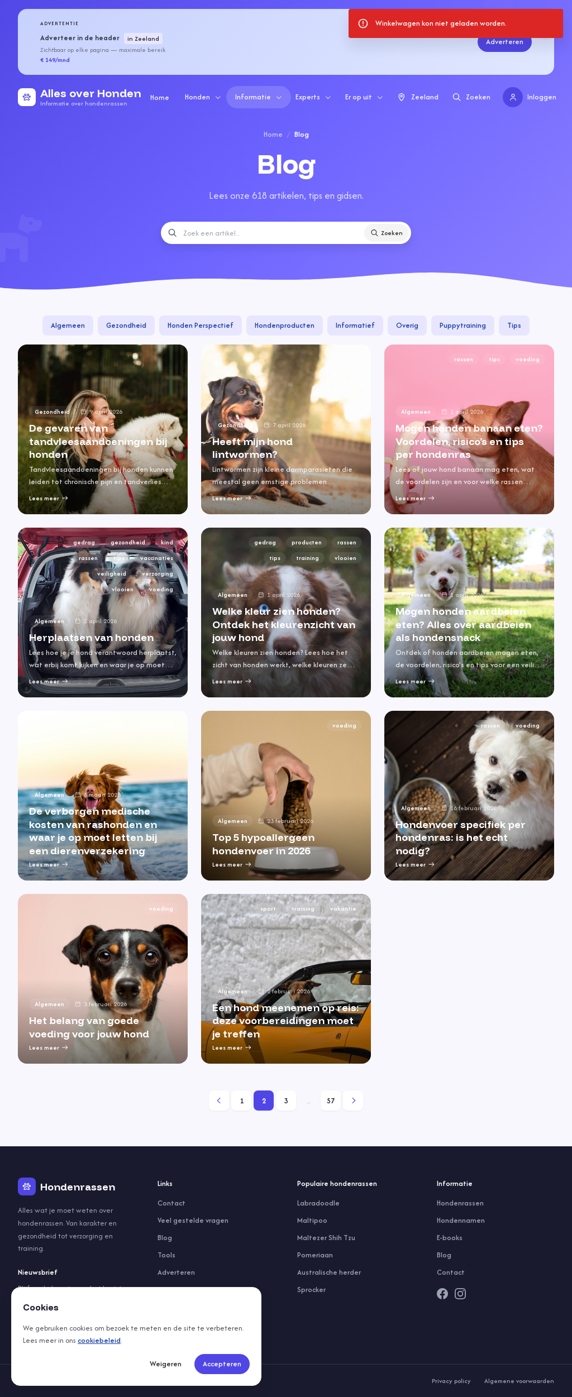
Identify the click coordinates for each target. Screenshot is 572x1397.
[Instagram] (460, 1293)
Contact (171, 1203)
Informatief (355, 325)
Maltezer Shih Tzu (326, 1237)
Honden (203, 97)
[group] (103, 429)
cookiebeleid (99, 1340)
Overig (407, 325)
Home (159, 97)
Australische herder (329, 1272)
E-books (450, 1237)
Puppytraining (463, 325)
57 (331, 1100)
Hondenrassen (460, 1203)
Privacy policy (451, 1380)
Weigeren (166, 1363)
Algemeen (68, 325)
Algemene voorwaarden (519, 1380)
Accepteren (222, 1363)
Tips (514, 325)
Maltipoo (312, 1220)
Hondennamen (461, 1220)
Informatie (259, 97)
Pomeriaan (315, 1255)
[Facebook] (442, 1293)
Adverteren (504, 41)
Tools (166, 1255)
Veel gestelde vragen (193, 1220)
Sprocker (311, 1289)
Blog (165, 1237)
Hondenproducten (284, 325)
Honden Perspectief (200, 325)
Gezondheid (126, 325)
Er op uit (364, 97)
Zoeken (386, 232)
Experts (313, 97)
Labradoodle (318, 1203)
